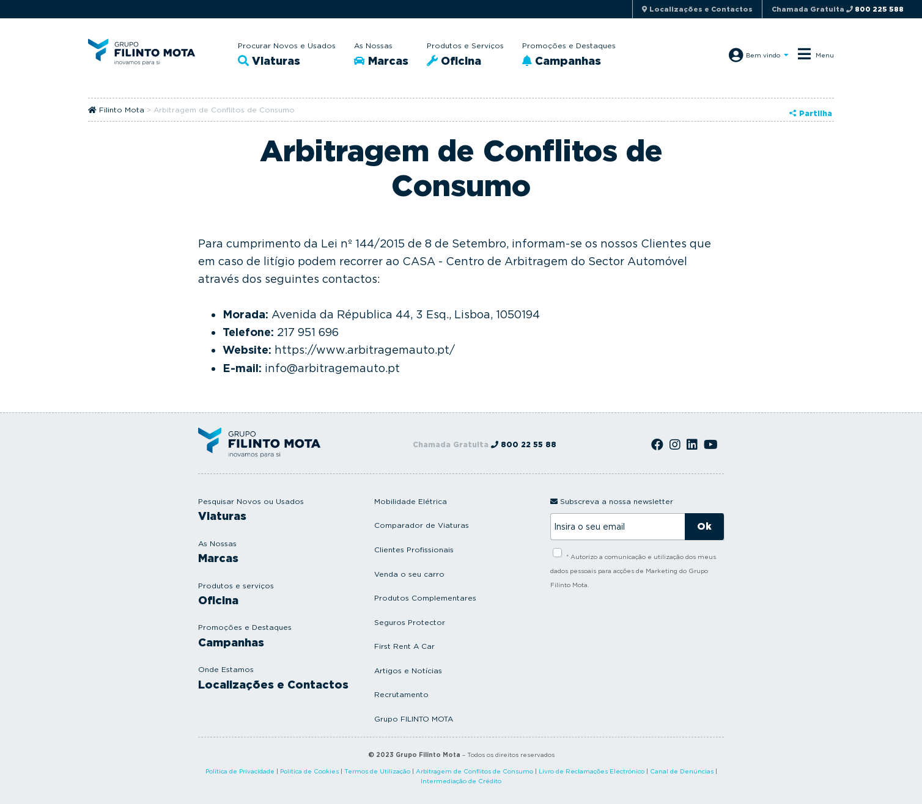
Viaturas (269, 60)
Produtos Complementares (425, 597)
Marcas (381, 60)
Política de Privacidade (240, 771)
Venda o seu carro (409, 574)
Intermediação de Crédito (461, 780)
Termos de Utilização (377, 771)
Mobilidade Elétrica (410, 501)
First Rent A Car (404, 646)
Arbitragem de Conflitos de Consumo (474, 771)
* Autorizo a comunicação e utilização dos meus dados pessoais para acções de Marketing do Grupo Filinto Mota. (633, 570)
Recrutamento (401, 694)
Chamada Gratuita (838, 9)
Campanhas (561, 60)
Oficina (454, 60)
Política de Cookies (309, 771)
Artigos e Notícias (408, 670)
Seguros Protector (409, 622)
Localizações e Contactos (273, 684)
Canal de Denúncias (682, 771)
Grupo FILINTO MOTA (413, 718)
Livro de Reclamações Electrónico (591, 771)
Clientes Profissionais (414, 549)
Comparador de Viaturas (421, 525)
